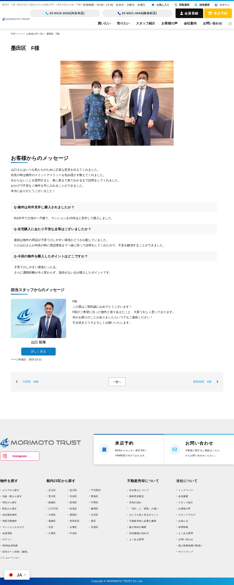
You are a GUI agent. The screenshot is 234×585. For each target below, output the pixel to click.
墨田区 (73, 514)
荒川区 (52, 496)
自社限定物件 (9, 514)
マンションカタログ (13, 527)
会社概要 (183, 496)
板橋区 (52, 502)
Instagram (20, 456)
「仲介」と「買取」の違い (144, 508)
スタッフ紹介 (145, 23)
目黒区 (94, 527)
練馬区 (94, 508)
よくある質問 (136, 539)
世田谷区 (74, 521)
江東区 (52, 533)
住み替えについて (139, 490)
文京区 (94, 514)
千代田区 (96, 490)
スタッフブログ (187, 514)
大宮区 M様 (31, 381)
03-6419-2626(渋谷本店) (65, 13)
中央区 (73, 533)
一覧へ (117, 381)
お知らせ (183, 521)
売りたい (123, 23)
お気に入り (160, 5)
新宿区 (73, 502)
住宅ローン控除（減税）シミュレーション (14, 554)
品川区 (73, 490)
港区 (93, 521)
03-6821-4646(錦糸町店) (137, 13)
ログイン (7, 539)
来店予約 (218, 13)
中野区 (94, 502)
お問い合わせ (212, 23)
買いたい (104, 23)
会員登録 (189, 13)
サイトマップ (185, 551)
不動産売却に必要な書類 (142, 521)
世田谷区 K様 (202, 381)
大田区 (52, 514)
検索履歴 (202, 5)
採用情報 (183, 527)
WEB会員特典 (10, 545)
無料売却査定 (136, 496)
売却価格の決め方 (139, 533)
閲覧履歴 (181, 5)
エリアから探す (11, 490)
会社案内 (190, 23)
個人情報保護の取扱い (190, 545)
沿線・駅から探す (12, 496)
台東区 (73, 527)
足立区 (52, 490)
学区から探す (9, 502)
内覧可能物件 (9, 521)
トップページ (185, 490)
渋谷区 (73, 496)
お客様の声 (169, 23)
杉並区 (73, 508)
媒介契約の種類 (137, 527)
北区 (50, 527)
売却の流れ (135, 502)
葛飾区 (52, 521)
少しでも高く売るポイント (144, 514)
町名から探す (9, 508)
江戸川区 (53, 508)
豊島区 (94, 496)
